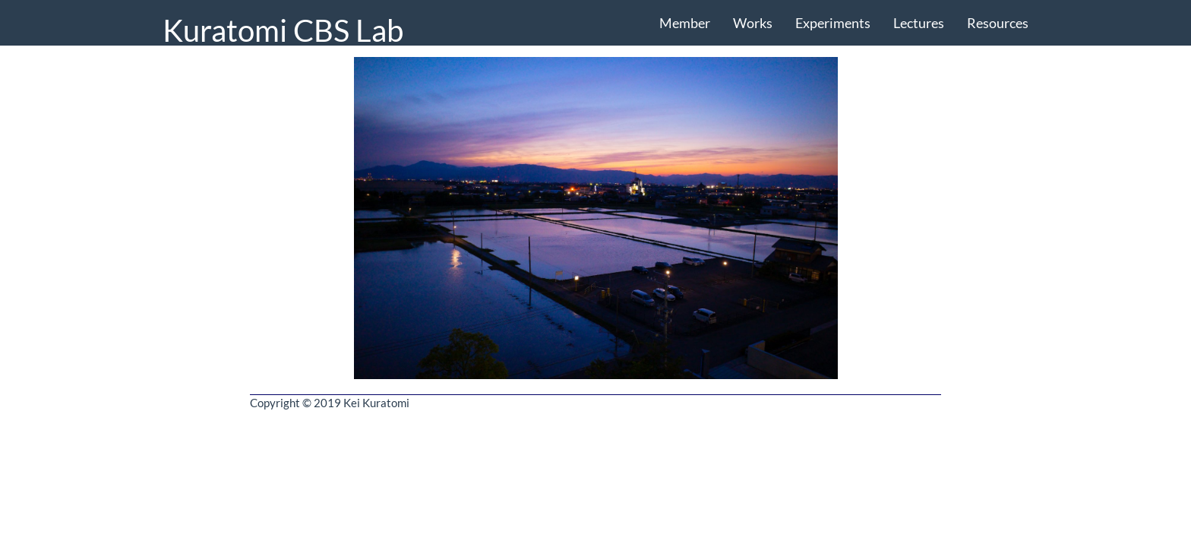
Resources (997, 22)
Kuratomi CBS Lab (283, 29)
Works (752, 22)
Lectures (918, 22)
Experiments (832, 22)
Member (684, 22)
